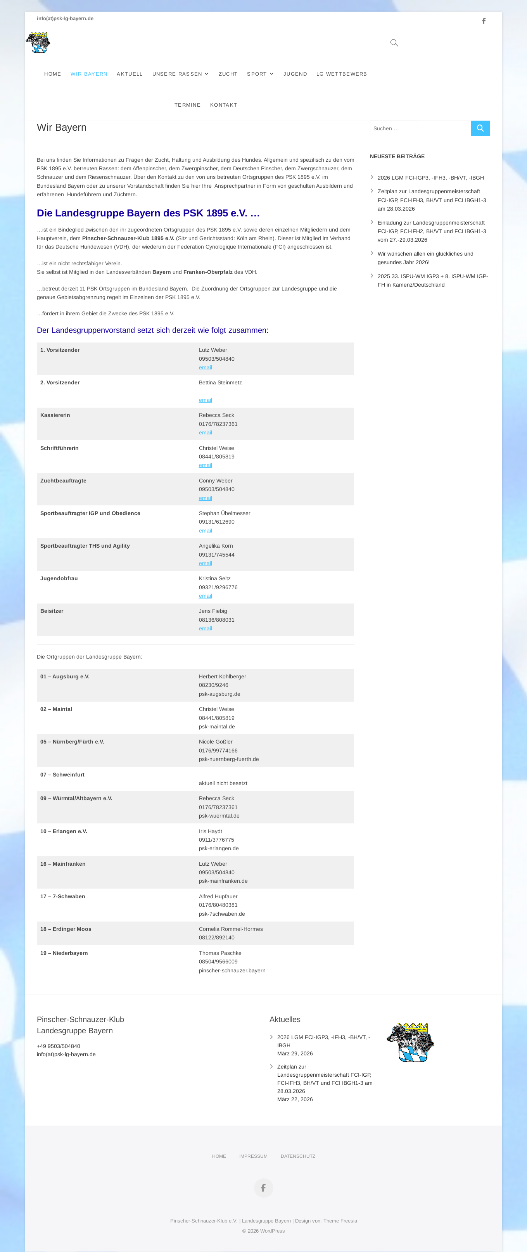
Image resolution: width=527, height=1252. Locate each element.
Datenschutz (298, 1145)
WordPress (272, 1220)
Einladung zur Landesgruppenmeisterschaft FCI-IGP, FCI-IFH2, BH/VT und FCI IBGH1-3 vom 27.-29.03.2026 (432, 220)
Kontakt (441, 74)
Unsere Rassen (193, 74)
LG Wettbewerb (357, 74)
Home (68, 74)
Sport (273, 74)
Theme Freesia (340, 1209)
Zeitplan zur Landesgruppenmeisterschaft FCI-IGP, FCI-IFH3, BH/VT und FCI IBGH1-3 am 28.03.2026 (432, 189)
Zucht (244, 74)
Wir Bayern (104, 74)
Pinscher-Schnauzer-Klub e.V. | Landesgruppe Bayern (230, 1209)
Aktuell (146, 74)
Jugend (311, 74)
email (205, 356)
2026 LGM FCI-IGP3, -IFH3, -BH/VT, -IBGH (431, 166)
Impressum (253, 1145)
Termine (405, 74)
